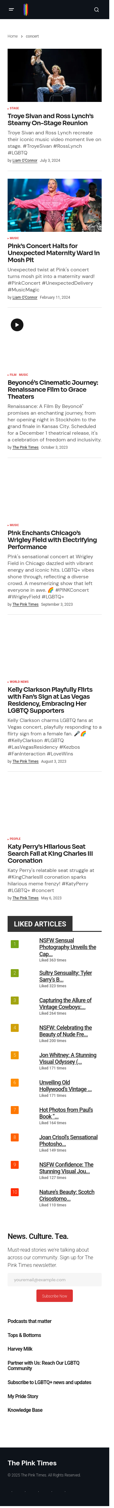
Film (13, 375)
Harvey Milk (20, 1349)
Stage (14, 108)
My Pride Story (23, 1396)
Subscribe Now (54, 1296)
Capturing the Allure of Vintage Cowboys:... (65, 1004)
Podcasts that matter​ (29, 1321)
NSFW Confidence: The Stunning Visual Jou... (66, 1168)
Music (14, 238)
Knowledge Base (25, 1410)
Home (13, 36)
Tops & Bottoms (24, 1335)
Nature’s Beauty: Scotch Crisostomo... (66, 1195)
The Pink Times (32, 1463)
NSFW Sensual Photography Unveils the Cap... (67, 947)
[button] (11, 9)
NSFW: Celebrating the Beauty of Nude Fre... (65, 1031)
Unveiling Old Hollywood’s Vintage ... (65, 1086)
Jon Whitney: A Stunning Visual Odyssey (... (67, 1058)
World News (19, 682)
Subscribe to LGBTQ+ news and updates (49, 1382)
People (15, 839)
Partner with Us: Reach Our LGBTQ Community (43, 1366)
